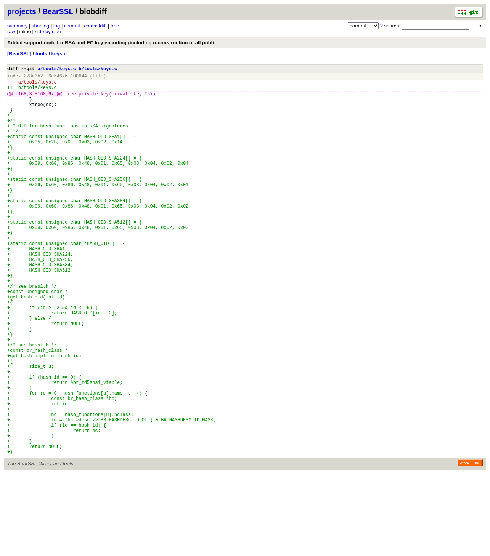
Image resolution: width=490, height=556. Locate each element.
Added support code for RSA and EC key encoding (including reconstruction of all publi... (112, 42)
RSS (476, 545)
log (56, 26)
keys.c (59, 53)
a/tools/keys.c (56, 69)
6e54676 (57, 78)
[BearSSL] (19, 53)
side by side (48, 31)
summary (17, 26)
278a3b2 (33, 78)
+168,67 (44, 99)
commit (72, 26)
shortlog (40, 26)
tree (115, 26)
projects (21, 11)
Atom (464, 545)
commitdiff (95, 26)
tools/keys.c (40, 85)
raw (11, 31)
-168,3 (24, 99)
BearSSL (57, 11)
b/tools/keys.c (98, 69)
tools (41, 53)
